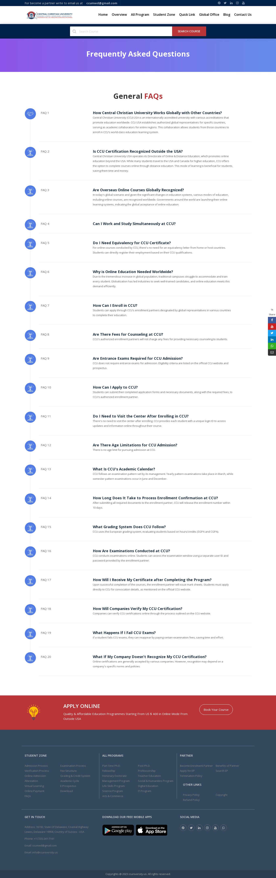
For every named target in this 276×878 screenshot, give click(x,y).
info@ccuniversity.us (45, 852)
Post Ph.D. (144, 766)
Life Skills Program (113, 786)
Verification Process (37, 771)
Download (66, 791)
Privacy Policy (191, 795)
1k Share (272, 312)
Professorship (147, 771)
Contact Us (243, 14)
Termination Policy (191, 776)
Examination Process (73, 766)
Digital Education (148, 786)
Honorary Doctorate (114, 776)
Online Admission (35, 776)
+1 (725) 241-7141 (44, 838)
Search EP (222, 771)
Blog (226, 14)
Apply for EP (187, 771)
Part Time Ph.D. (111, 766)
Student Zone (164, 14)
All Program (140, 14)
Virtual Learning (34, 786)
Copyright (221, 795)
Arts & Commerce (112, 796)
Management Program (116, 781)
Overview (119, 14)
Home (103, 14)
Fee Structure (68, 771)
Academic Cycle (69, 781)
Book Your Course (216, 710)
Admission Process (36, 766)
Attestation (31, 781)
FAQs (28, 796)
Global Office (209, 14)
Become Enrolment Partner (196, 766)
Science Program (112, 791)
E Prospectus (68, 786)
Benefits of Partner (227, 766)
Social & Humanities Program (155, 781)
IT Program (144, 791)
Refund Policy (191, 800)
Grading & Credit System (75, 776)
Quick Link (187, 14)
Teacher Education (149, 776)
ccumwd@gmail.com (44, 845)
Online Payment (34, 791)
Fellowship (108, 771)
